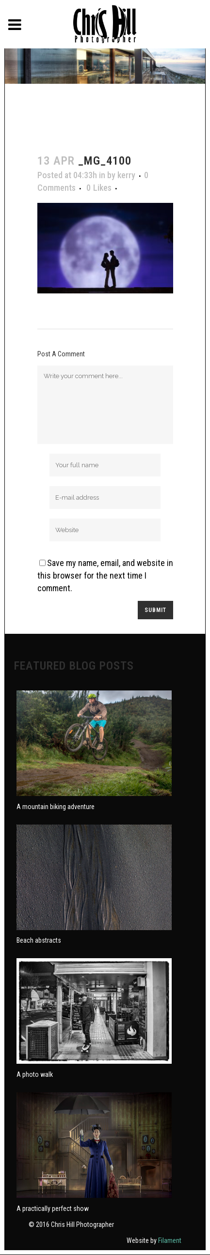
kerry (126, 175)
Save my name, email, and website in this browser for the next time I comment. (105, 575)
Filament (169, 1240)
